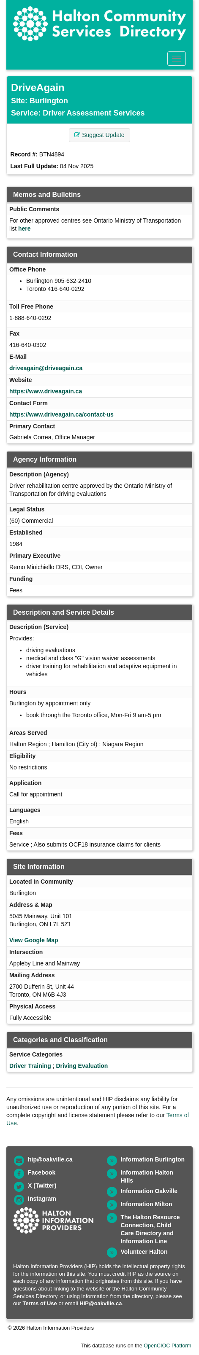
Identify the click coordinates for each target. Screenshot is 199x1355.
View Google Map (33, 940)
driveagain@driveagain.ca (45, 368)
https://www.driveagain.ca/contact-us (61, 414)
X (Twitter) (42, 1185)
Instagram (42, 1198)
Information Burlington (153, 1159)
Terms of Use (39, 1303)
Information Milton (146, 1204)
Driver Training (30, 1065)
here (24, 228)
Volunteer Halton (144, 1251)
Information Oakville (149, 1191)
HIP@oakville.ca (100, 1303)
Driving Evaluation (82, 1065)
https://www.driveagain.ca (45, 391)
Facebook (41, 1172)
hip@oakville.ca (50, 1159)
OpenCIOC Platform (167, 1346)
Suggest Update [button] (99, 135)
